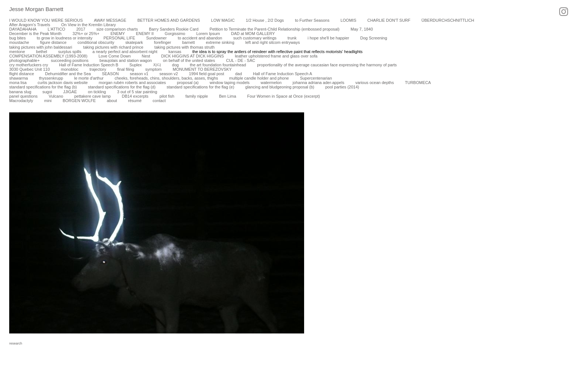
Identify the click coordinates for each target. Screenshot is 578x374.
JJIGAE (70, 92)
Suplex (135, 65)
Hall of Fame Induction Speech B (88, 65)
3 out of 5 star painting (137, 92)
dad (238, 73)
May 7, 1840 (362, 29)
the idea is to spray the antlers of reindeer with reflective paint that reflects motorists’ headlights (277, 51)
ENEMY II (145, 33)
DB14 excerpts (135, 96)
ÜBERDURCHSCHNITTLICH (447, 20)
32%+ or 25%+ (86, 33)
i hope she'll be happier (328, 38)
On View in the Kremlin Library (88, 24)
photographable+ (24, 60)
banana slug (20, 92)
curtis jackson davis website (63, 82)
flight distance (21, 73)
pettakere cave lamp (92, 96)
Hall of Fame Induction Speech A (282, 73)
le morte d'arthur (89, 78)
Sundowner (156, 38)
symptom (153, 69)
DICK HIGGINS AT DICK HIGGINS (192, 56)
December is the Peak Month (35, 33)
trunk (292, 38)
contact (159, 100)
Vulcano (56, 96)
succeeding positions (69, 60)
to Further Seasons (312, 20)
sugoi (47, 92)
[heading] (31, 9)
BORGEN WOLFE (79, 100)
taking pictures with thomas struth (184, 47)
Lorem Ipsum (208, 33)
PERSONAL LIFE (119, 38)
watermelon (271, 82)
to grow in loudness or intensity (65, 38)
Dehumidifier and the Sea (68, 73)
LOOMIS (348, 20)
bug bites (17, 38)
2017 (80, 29)
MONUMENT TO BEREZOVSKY (202, 69)
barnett (188, 42)
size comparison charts (117, 29)
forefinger (162, 42)
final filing (125, 69)
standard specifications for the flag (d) (121, 87)
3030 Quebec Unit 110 (29, 69)
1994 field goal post (206, 73)
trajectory (98, 69)
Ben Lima (227, 96)
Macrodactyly (21, 100)
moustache (19, 42)
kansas (174, 51)
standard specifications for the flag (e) (200, 87)
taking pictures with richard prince (113, 47)
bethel (41, 51)
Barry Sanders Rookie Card (174, 29)
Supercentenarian (316, 78)
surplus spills (69, 51)
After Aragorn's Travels (29, 24)
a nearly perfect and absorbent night (125, 51)
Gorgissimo (175, 33)
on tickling (97, 92)
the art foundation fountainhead (218, 65)
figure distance (53, 42)
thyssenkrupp (51, 78)
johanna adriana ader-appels (318, 82)
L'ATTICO (56, 29)
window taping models (230, 82)
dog (175, 65)
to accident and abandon (200, 38)
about (112, 100)
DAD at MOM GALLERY (253, 33)
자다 (157, 65)
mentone (17, 51)
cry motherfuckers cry (28, 65)
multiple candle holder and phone (259, 78)
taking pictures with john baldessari (40, 47)
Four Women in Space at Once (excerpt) (283, 96)
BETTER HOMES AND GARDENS (168, 20)
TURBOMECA (418, 82)
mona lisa (18, 82)
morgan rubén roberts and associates (132, 82)
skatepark (134, 42)
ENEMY (118, 33)
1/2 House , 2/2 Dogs (265, 20)
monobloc (70, 69)
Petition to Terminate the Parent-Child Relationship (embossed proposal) (274, 29)
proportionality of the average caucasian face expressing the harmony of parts (327, 65)
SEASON (110, 73)
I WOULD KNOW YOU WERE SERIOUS (46, 20)
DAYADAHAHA (22, 29)
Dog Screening (373, 38)
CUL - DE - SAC (240, 60)
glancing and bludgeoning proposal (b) (279, 87)
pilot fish (167, 96)
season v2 (168, 73)
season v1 (139, 73)
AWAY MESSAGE (110, 20)
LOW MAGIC (223, 20)
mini (48, 100)
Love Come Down (114, 56)
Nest (146, 56)
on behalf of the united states (189, 60)
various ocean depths (374, 82)
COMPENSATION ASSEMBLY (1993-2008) (48, 56)
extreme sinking (220, 42)
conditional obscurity (95, 42)
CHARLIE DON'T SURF (388, 20)
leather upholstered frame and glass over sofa (276, 56)
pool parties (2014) (342, 87)
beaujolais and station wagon (126, 60)
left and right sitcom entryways (273, 42)
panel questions (23, 96)
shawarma (18, 78)
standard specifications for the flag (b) (43, 87)
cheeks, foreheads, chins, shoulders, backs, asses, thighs (166, 78)
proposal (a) (188, 82)
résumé (135, 100)
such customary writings (254, 38)
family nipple (196, 96)
